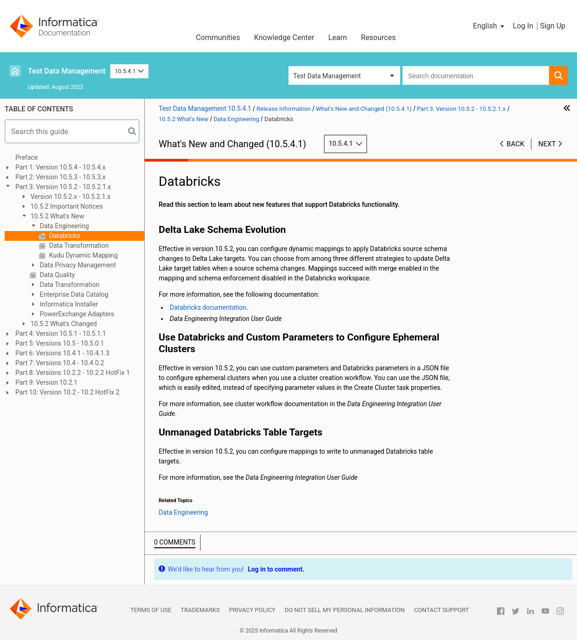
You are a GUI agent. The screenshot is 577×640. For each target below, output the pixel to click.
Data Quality (56, 275)
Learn (337, 37)
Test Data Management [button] (327, 76)
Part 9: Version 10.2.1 (46, 382)
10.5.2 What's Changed (63, 323)
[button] (489, 26)
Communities (218, 37)
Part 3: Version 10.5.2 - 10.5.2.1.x (63, 187)
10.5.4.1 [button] (129, 71)
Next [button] (547, 144)
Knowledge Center (284, 37)
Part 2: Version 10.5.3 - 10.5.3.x (60, 177)
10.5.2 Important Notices (66, 206)
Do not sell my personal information (345, 609)
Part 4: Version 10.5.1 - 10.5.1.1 (60, 333)
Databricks (63, 235)
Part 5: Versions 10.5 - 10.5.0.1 (59, 343)
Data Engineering (63, 226)
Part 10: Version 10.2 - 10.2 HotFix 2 (67, 392)
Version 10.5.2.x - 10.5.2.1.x (69, 196)
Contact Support (441, 609)
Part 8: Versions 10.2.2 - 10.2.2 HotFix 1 (72, 372)
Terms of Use (150, 609)
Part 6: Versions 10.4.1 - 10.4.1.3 (62, 353)
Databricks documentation (208, 307)
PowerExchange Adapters (76, 314)
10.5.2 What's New (56, 216)
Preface (26, 157)
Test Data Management (67, 71)
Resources (378, 37)
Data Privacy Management (77, 265)
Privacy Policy (252, 609)
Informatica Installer (68, 304)
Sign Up (552, 25)
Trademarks (200, 609)
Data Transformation (78, 245)
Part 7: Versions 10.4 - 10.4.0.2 (59, 363)
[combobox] (476, 75)
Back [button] (515, 144)
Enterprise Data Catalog (73, 294)
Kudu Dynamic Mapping (82, 255)
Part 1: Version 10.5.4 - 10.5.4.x (60, 167)
